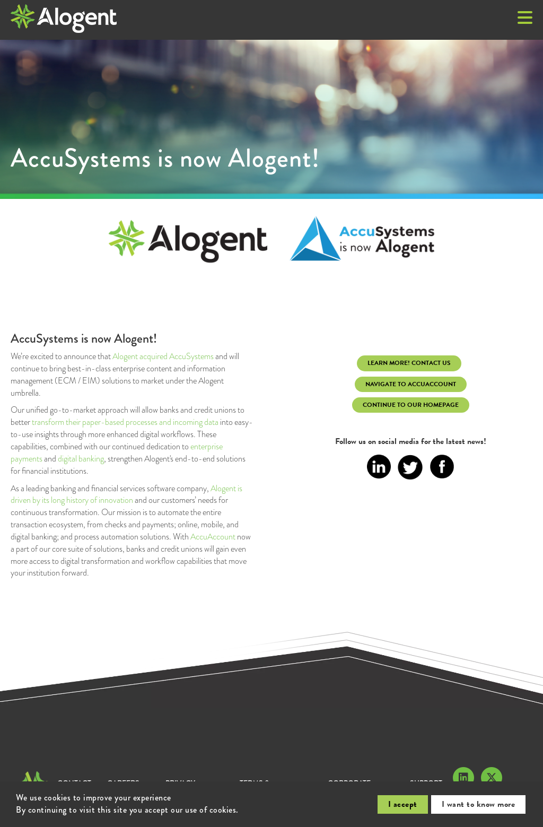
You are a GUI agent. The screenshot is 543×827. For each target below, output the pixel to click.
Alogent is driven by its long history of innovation (126, 494)
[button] (525, 18)
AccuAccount (212, 536)
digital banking (81, 458)
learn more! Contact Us (409, 363)
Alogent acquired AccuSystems (163, 356)
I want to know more (478, 804)
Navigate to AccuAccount (410, 384)
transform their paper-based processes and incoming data (125, 422)
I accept (402, 804)
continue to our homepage (411, 405)
